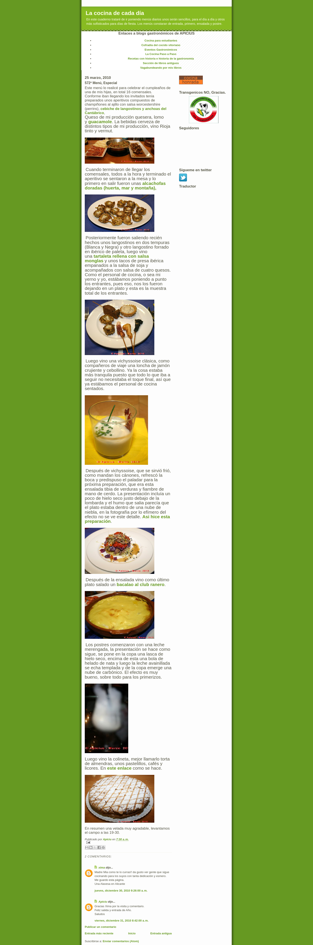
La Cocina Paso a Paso (160, 54)
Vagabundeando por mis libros (160, 67)
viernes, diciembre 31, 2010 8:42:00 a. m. (121, 920)
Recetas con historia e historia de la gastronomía (161, 58)
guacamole (100, 121)
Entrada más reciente (99, 933)
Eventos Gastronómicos (161, 49)
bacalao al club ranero (141, 584)
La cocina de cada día (115, 13)
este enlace (119, 768)
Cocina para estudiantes (161, 40)
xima (101, 867)
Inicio (132, 933)
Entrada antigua (161, 933)
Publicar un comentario (100, 926)
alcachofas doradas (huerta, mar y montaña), (125, 185)
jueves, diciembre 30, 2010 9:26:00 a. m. (121, 890)
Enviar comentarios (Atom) (121, 941)
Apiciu (107, 839)
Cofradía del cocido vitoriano (160, 45)
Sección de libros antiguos (161, 63)
